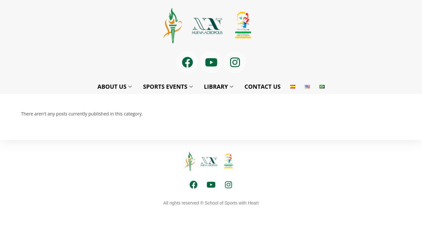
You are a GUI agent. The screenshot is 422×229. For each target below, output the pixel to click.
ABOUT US (115, 86)
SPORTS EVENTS (168, 86)
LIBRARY (219, 86)
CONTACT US (262, 86)
